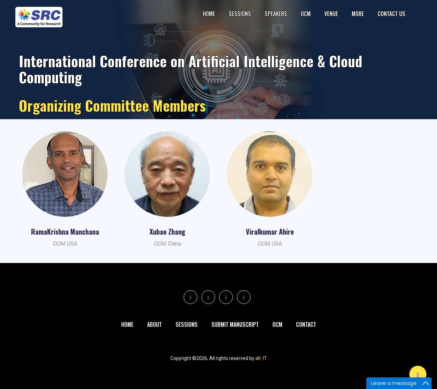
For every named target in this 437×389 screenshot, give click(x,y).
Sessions (240, 14)
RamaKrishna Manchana (65, 231)
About (154, 324)
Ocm (277, 324)
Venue (331, 14)
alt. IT (261, 358)
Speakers (276, 14)
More (358, 14)
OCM (306, 14)
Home (209, 14)
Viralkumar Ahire (270, 231)
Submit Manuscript (235, 324)
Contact (306, 324)
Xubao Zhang (167, 231)
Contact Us (391, 14)
